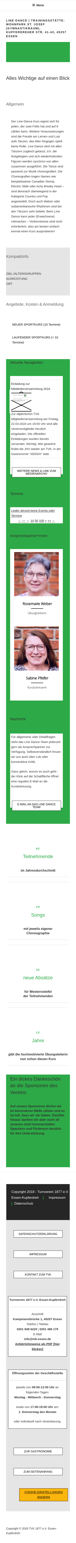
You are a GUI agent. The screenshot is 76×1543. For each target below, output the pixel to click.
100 (41, 520)
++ (49, 520)
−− (24, 520)
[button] (38, 273)
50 (36, 520)
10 (32, 520)
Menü (38, 5)
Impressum (57, 1198)
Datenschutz (23, 1203)
